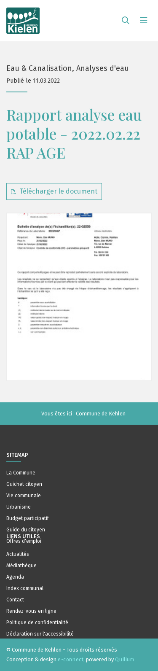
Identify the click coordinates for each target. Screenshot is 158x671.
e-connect (70, 660)
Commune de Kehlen (101, 413)
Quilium (124, 660)
